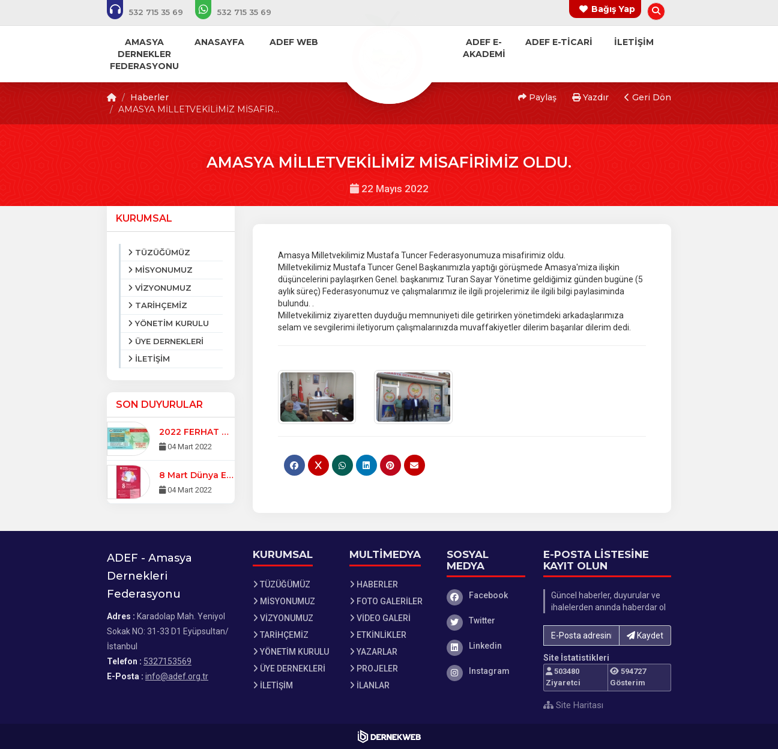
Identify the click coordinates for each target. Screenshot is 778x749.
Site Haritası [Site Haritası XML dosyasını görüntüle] (573, 705)
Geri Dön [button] (647, 97)
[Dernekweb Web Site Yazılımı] (389, 736)
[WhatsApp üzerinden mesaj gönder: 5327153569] (241, 12)
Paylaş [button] (537, 97)
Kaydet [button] (645, 635)
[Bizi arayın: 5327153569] (153, 12)
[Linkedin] (486, 646)
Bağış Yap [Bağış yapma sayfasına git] (613, 9)
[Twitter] (486, 620)
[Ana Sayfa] (389, 50)
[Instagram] (486, 671)
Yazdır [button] (590, 97)
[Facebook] (486, 595)
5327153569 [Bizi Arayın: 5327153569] (167, 661)
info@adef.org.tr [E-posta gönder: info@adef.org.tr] (176, 676)
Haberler (149, 97)
